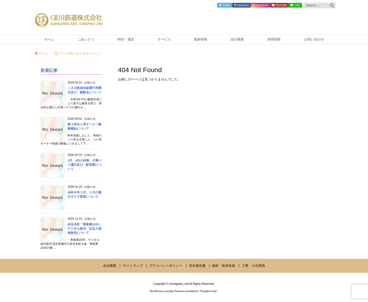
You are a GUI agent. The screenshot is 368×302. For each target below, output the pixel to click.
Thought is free (208, 291)
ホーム (43, 53)
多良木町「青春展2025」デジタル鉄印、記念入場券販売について (84, 229)
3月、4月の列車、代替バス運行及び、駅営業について (84, 165)
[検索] (332, 5)
